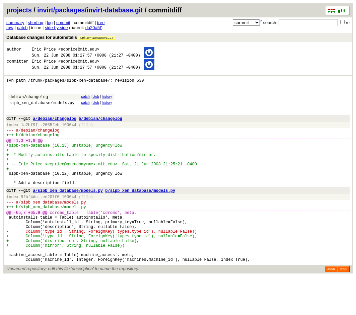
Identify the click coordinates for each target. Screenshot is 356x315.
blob (95, 102)
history (107, 102)
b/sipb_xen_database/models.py (140, 214)
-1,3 (18, 154)
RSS (343, 307)
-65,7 (20, 240)
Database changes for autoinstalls (60, 37)
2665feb (51, 136)
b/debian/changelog (100, 128)
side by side (56, 27)
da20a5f (93, 27)
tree (100, 22)
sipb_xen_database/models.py (41, 110)
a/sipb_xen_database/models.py (68, 214)
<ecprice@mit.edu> (78, 50)
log (50, 22)
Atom (331, 307)
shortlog (35, 22)
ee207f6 (51, 222)
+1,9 (30, 154)
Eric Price (44, 50)
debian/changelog (28, 103)
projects (19, 10)
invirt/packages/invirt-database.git (90, 10)
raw (9, 27)
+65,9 (34, 240)
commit (63, 22)
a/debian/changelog (54, 128)
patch (22, 27)
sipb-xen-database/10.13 (97, 38)
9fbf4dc (29, 222)
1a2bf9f (29, 136)
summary (15, 22)
